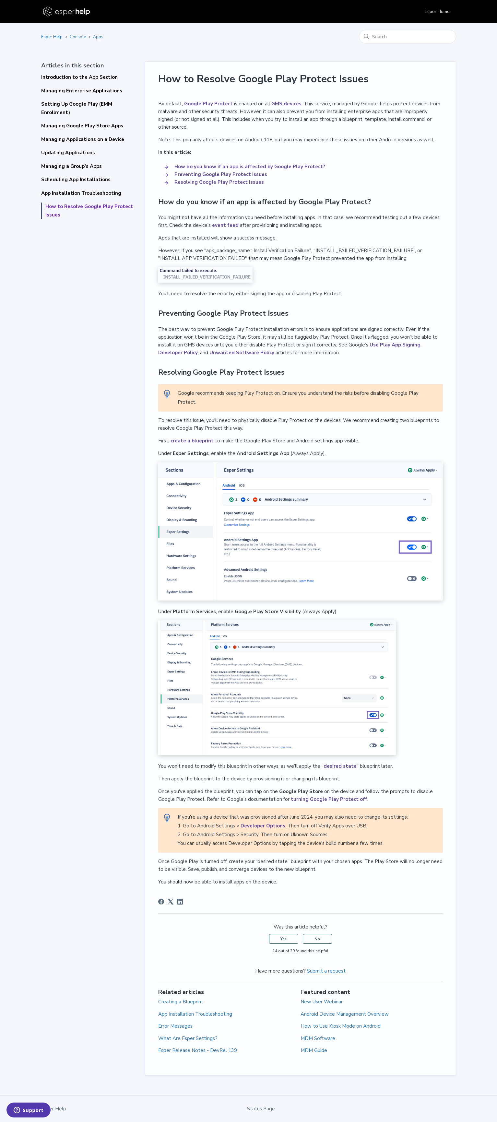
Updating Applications (68, 152)
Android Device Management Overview (345, 1014)
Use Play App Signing (395, 345)
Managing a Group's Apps (71, 166)
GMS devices (286, 103)
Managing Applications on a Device (82, 139)
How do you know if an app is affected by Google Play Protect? (250, 166)
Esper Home (437, 11)
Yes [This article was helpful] (283, 938)
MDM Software (318, 1038)
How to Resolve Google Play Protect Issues (89, 210)
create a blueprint (192, 441)
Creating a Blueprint (180, 1002)
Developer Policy (178, 352)
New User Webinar (322, 1002)
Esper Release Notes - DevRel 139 (197, 1050)
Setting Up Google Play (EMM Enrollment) (76, 108)
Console (78, 37)
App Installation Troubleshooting (81, 193)
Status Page (261, 1108)
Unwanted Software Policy (241, 352)
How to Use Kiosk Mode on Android (341, 1026)
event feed (225, 225)
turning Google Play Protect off (329, 799)
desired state (340, 766)
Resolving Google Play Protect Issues (219, 182)
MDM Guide (314, 1050)
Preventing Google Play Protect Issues (221, 174)
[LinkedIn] (180, 902)
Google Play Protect (208, 103)
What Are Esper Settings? (188, 1038)
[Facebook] (161, 902)
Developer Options (263, 826)
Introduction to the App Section (79, 77)
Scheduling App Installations (76, 179)
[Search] (407, 36)
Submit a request (326, 971)
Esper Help (52, 37)
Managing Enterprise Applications (81, 91)
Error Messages (175, 1026)
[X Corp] (170, 902)
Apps (98, 37)
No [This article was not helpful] (317, 938)
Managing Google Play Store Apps (82, 126)
